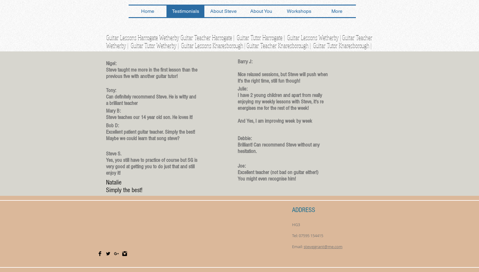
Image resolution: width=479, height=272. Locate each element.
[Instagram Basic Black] (124, 253)
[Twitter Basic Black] (108, 253)
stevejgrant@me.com (323, 246)
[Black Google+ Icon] (116, 253)
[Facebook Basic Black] (99, 253)
